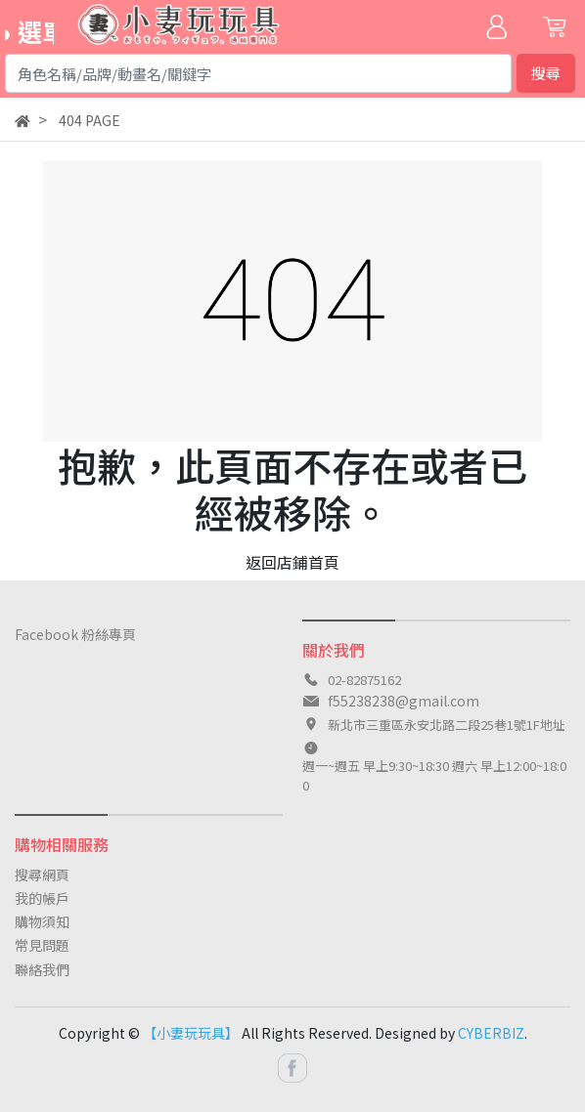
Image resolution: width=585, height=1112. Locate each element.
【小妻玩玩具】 (191, 1033)
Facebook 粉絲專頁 (75, 634)
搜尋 (546, 73)
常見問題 (42, 945)
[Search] (258, 73)
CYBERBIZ (491, 1033)
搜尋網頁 (42, 874)
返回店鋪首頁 (292, 562)
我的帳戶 (42, 898)
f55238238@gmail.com (403, 700)
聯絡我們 (42, 969)
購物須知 (42, 921)
